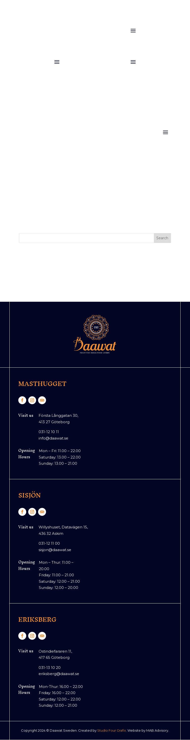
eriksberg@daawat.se (59, 673)
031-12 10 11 (49, 431)
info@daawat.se (53, 438)
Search (162, 238)
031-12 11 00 (49, 543)
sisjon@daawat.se (55, 549)
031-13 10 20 (50, 667)
